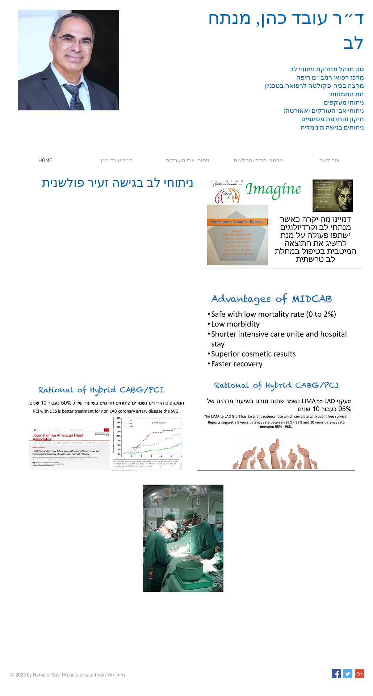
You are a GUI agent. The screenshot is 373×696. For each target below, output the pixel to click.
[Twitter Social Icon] (347, 673)
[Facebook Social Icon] (336, 673)
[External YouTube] (105, 252)
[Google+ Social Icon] (359, 673)
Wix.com (116, 675)
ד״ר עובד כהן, (307, 18)
